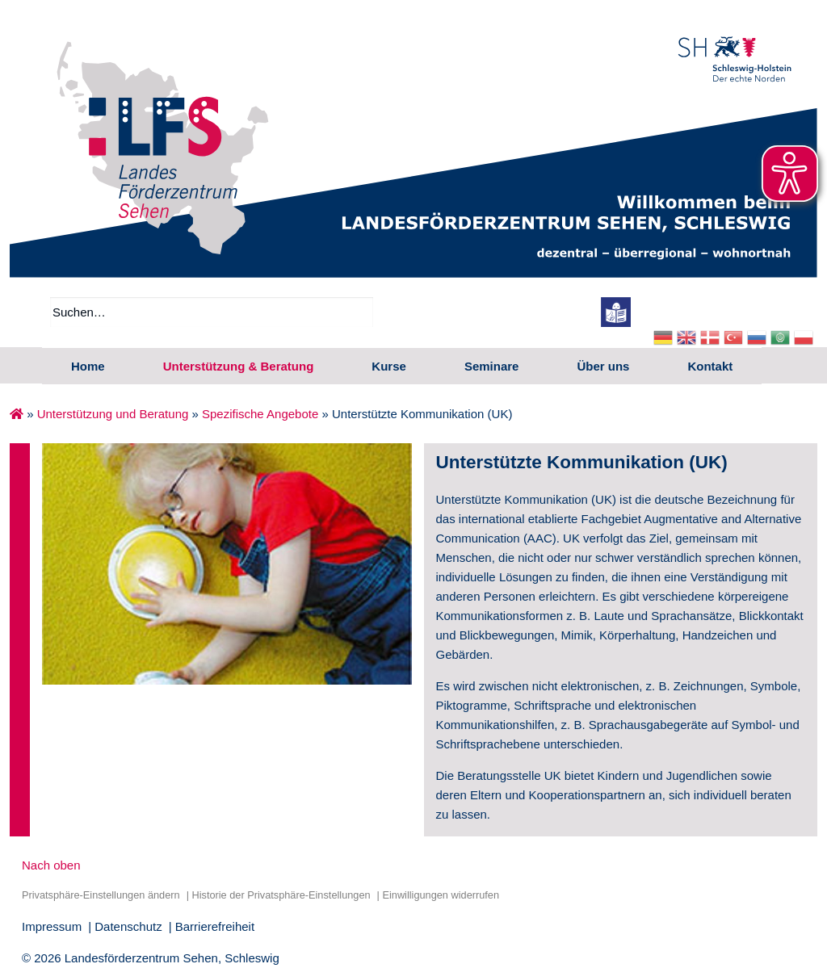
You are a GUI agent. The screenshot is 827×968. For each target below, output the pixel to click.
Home (88, 366)
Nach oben (51, 865)
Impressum (52, 926)
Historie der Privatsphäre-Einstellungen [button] (280, 895)
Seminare (491, 366)
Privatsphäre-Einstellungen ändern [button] (101, 895)
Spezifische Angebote (260, 414)
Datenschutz (128, 926)
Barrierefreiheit (214, 926)
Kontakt (710, 366)
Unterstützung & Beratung (238, 366)
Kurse (389, 366)
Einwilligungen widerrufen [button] (440, 895)
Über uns (603, 366)
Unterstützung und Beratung (113, 414)
